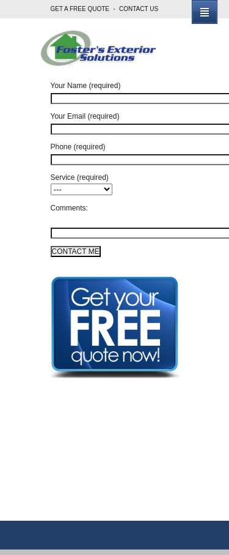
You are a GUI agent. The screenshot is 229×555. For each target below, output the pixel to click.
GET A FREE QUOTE (80, 9)
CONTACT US (138, 9)
